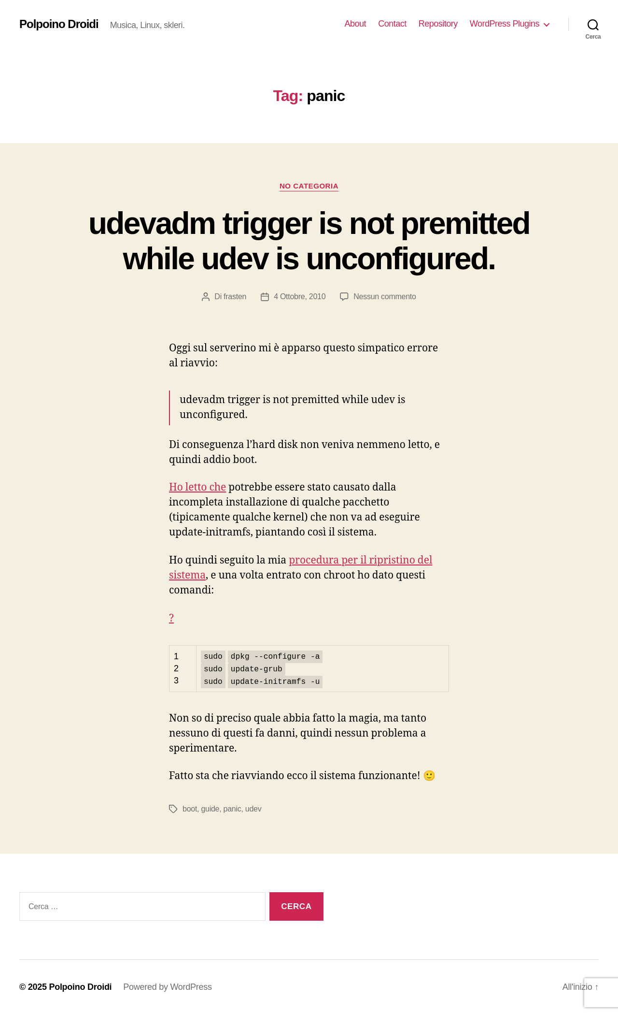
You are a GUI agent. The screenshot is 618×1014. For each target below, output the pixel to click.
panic (232, 808)
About (355, 24)
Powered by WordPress (167, 986)
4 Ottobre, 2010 (299, 296)
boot (190, 808)
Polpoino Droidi (58, 24)
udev (253, 808)
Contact (392, 24)
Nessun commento (384, 296)
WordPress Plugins (504, 24)
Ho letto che (197, 487)
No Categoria (309, 186)
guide (210, 808)
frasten (235, 296)
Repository (438, 24)
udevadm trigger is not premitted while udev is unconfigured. (309, 241)
